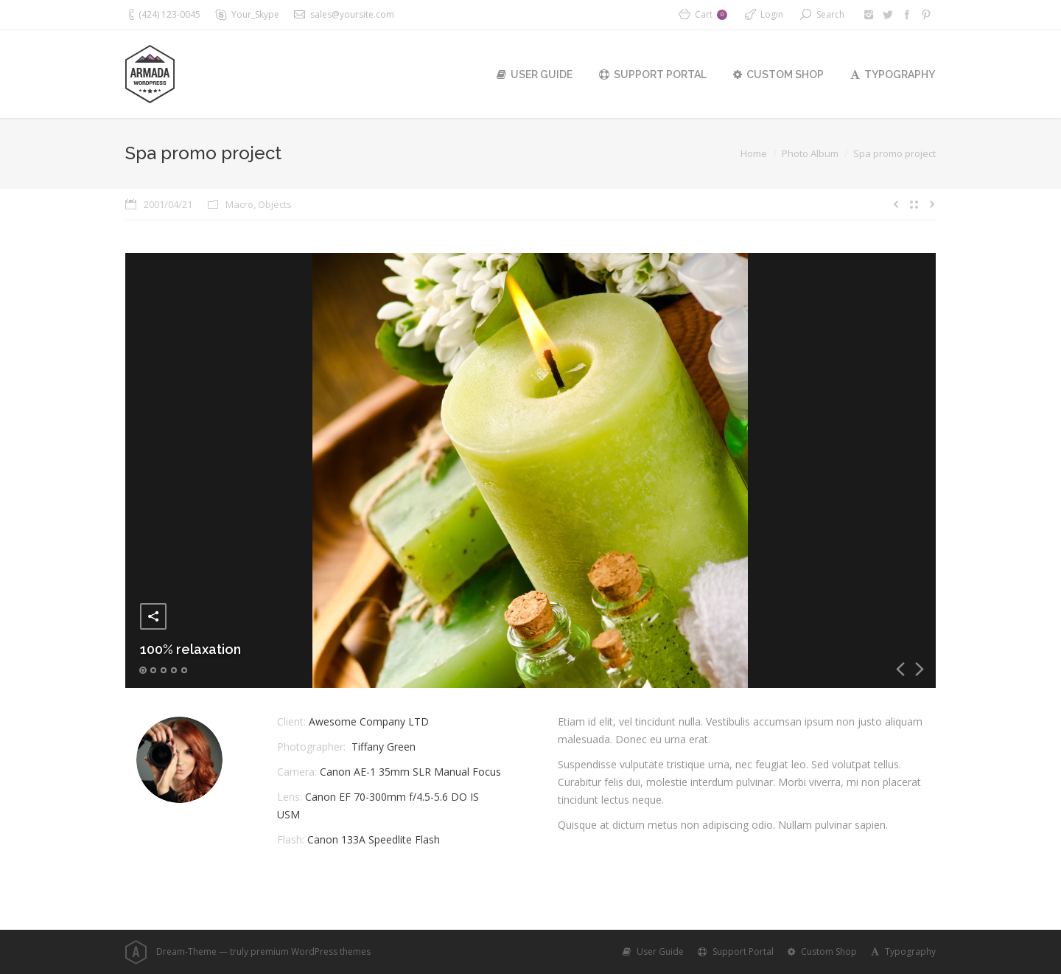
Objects (275, 204)
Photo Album (810, 153)
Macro (239, 204)
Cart (711, 14)
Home (753, 153)
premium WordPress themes (311, 951)
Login (771, 14)
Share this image (153, 616)
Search (830, 14)
